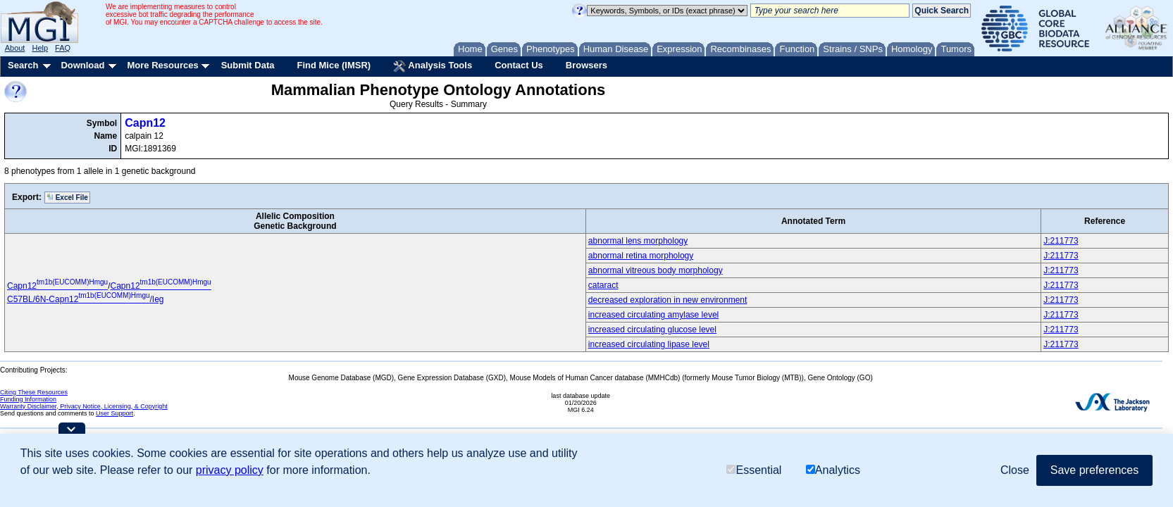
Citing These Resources (34, 392)
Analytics (833, 470)
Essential (753, 470)
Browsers (586, 65)
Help (40, 48)
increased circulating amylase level (653, 315)
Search (23, 65)
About (15, 48)
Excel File (67, 197)
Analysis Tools (432, 66)
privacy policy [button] (229, 470)
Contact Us (519, 65)
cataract (603, 285)
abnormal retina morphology (640, 256)
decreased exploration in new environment (667, 300)
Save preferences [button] (1094, 470)
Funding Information (28, 399)
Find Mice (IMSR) (334, 65)
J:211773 (1060, 241)
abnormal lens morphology (638, 241)
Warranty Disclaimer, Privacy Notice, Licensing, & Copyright (84, 406)
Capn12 (145, 123)
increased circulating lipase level (648, 344)
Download (82, 65)
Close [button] (1014, 470)
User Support (114, 413)
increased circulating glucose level (652, 329)
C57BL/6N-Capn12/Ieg (85, 299)
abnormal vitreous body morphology (655, 270)
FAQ (62, 48)
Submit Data (248, 65)
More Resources (162, 65)
